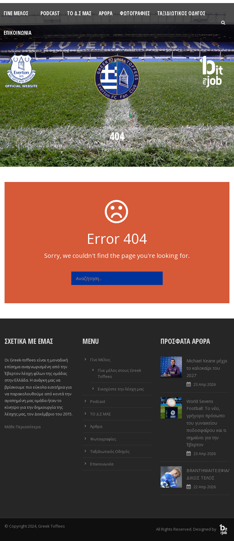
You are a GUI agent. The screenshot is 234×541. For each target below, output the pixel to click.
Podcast (50, 13)
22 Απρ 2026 (204, 486)
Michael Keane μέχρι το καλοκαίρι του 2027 (206, 368)
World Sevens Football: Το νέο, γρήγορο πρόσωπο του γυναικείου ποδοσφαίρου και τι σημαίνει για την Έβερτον (206, 423)
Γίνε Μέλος (16, 13)
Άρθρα (105, 13)
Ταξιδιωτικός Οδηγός (181, 13)
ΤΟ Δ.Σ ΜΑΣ (79, 13)
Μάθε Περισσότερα (23, 426)
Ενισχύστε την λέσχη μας (121, 389)
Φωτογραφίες (135, 13)
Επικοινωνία (17, 32)
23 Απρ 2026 (204, 384)
